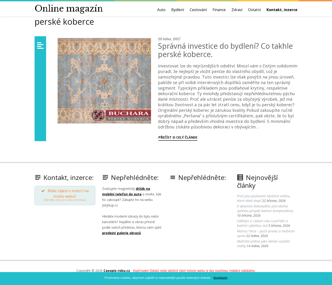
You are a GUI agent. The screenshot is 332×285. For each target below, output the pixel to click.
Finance (219, 9)
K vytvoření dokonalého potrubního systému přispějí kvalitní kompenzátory (265, 208)
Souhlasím (220, 277)
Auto (161, 9)
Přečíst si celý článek (177, 137)
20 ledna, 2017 (169, 39)
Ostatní (254, 9)
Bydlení (177, 9)
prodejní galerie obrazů (121, 233)
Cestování (198, 9)
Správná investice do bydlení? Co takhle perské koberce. (225, 50)
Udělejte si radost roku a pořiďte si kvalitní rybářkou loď (262, 223)
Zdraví (236, 9)
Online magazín (69, 8)
